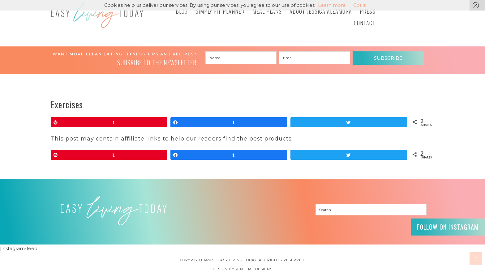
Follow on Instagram (448, 227)
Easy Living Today (97, 15)
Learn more (332, 5)
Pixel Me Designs (254, 269)
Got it (359, 5)
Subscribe (388, 58)
